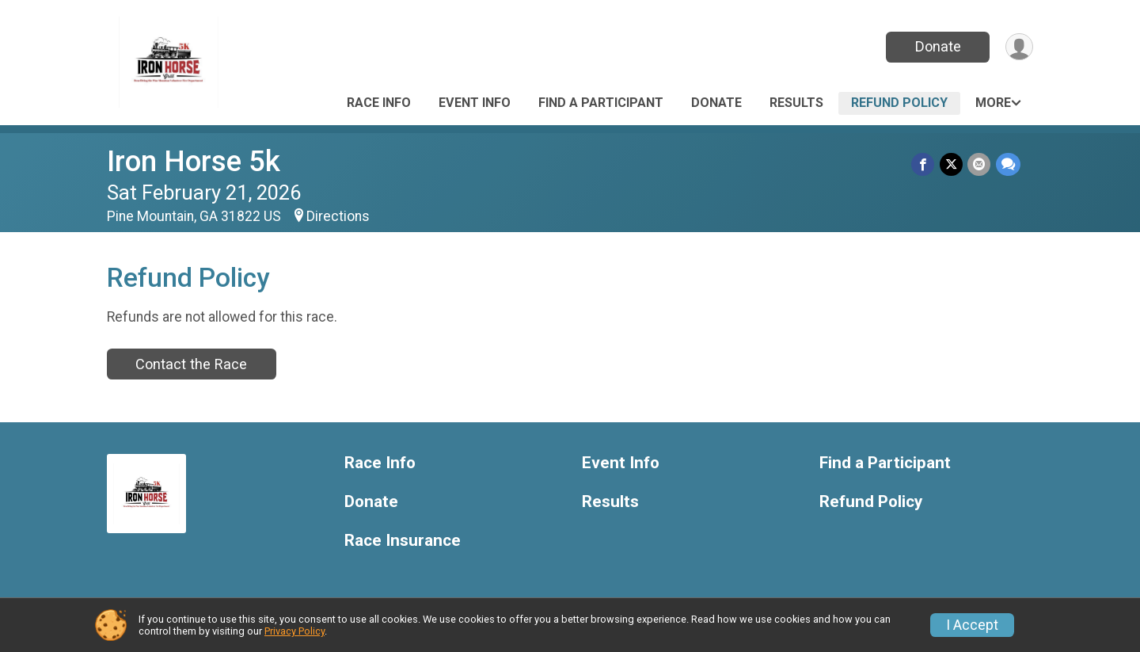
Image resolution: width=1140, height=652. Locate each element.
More (993, 102)
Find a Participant (600, 102)
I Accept (972, 625)
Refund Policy (899, 102)
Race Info (379, 102)
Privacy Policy (294, 631)
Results (796, 102)
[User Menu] (1018, 47)
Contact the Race (191, 364)
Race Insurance (402, 541)
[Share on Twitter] (951, 164)
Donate (937, 46)
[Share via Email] (979, 164)
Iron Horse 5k (193, 161)
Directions (338, 216)
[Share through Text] (1008, 164)
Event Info (475, 102)
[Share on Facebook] (924, 164)
